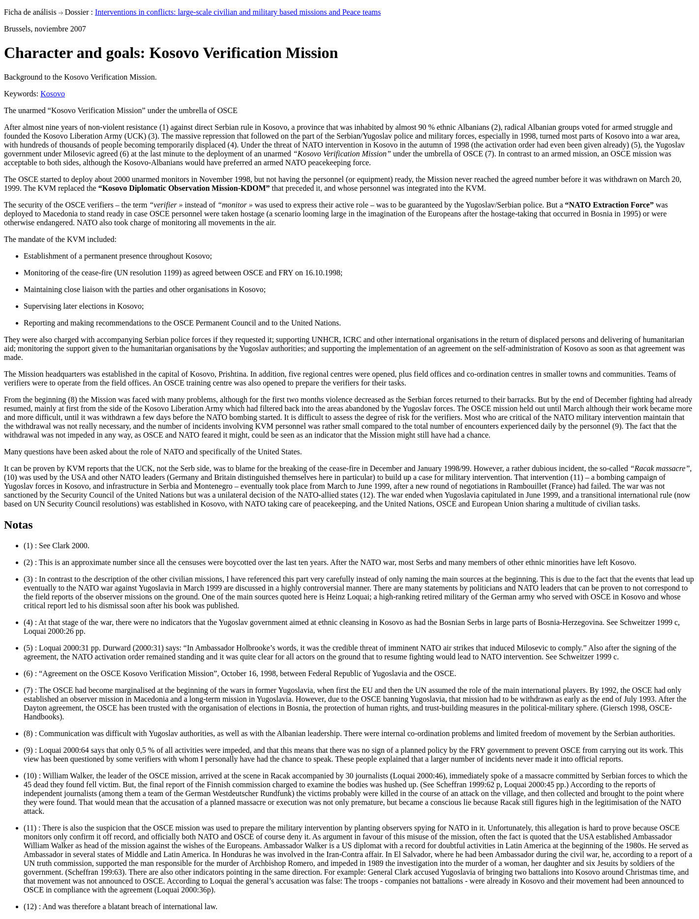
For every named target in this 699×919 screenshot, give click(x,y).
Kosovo (52, 93)
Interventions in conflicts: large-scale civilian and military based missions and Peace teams (238, 12)
